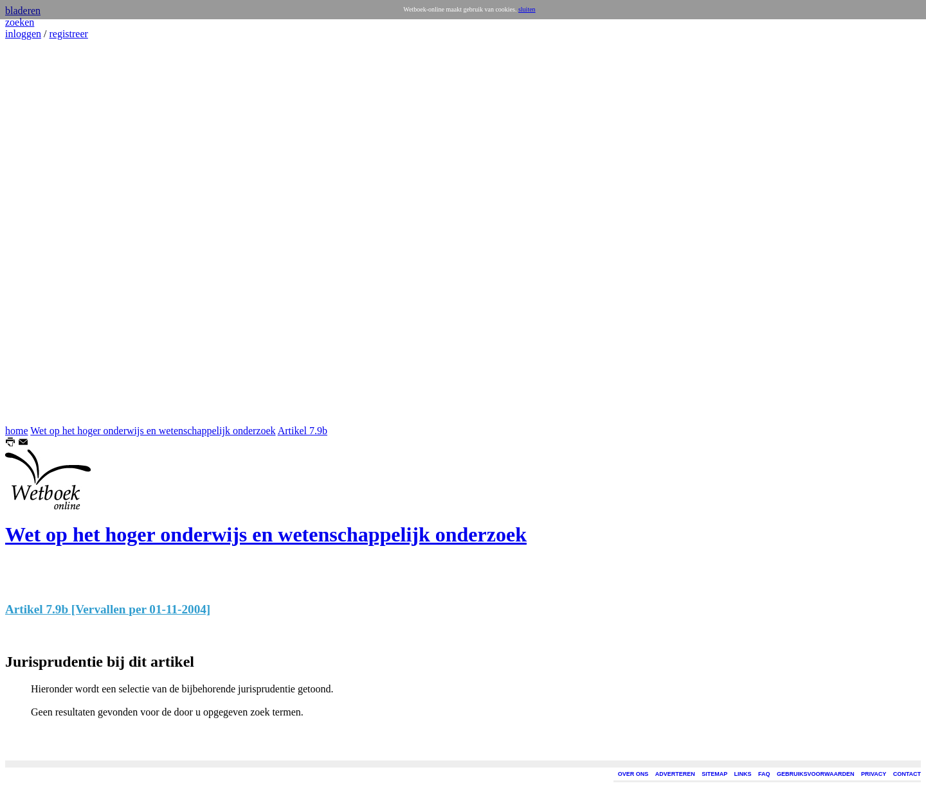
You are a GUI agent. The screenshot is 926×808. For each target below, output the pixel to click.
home (16, 430)
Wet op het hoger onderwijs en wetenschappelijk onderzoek (152, 430)
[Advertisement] (43, 232)
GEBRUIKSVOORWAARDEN (815, 774)
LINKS (743, 774)
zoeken (19, 22)
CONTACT (907, 774)
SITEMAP (714, 774)
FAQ (764, 774)
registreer (68, 33)
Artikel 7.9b (302, 430)
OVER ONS (633, 774)
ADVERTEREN (675, 774)
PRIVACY (873, 774)
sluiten (527, 9)
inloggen (23, 33)
